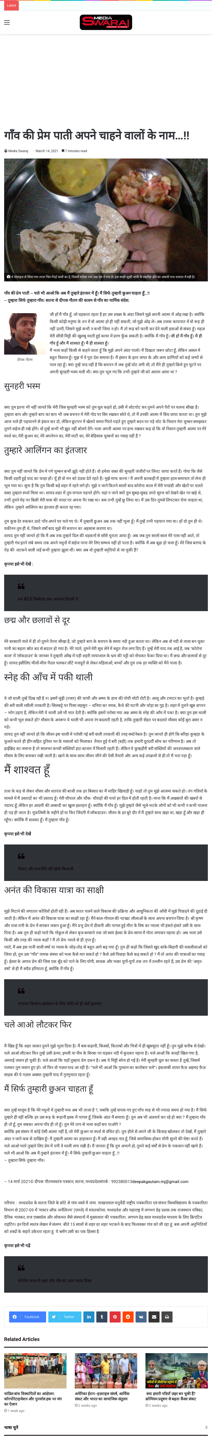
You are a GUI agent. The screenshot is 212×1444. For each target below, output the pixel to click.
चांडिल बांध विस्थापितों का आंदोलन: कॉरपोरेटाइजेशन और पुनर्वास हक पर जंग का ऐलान (33, 1399)
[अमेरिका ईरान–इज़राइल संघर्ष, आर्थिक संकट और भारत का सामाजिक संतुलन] (106, 1370)
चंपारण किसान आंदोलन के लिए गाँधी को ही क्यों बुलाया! (60, 1003)
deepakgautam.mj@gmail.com (160, 1181)
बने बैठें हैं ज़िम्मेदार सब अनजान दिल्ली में (48, 599)
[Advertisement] (106, 51)
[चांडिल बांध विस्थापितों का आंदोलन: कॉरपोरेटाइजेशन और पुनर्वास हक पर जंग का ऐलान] (35, 1370)
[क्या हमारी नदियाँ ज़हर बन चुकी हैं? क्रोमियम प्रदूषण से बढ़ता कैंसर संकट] (176, 1370)
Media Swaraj (18, 151)
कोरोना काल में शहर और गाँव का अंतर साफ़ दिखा (55, 1280)
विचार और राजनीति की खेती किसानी (45, 869)
